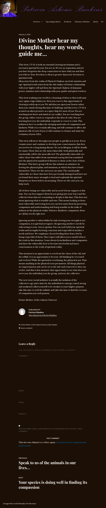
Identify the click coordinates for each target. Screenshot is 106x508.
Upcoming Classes (53, 22)
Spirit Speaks (52, 325)
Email (22, 402)
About (95, 22)
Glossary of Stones (82, 22)
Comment (24, 356)
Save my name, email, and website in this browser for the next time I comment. (50, 430)
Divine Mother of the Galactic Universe (34, 325)
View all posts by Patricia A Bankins (43, 315)
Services (36, 22)
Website (22, 414)
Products (67, 22)
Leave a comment (26, 328)
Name (22, 391)
